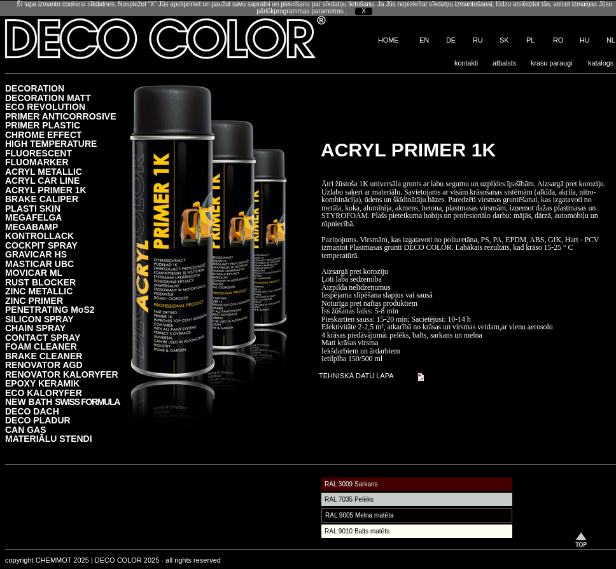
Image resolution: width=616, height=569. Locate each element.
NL (610, 40)
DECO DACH (32, 411)
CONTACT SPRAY (42, 337)
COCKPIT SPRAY (41, 245)
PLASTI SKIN (32, 208)
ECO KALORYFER (43, 392)
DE (451, 40)
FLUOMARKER (37, 162)
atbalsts (504, 63)
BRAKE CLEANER (43, 355)
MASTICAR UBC (39, 263)
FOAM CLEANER (41, 346)
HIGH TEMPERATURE (51, 143)
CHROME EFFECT (43, 134)
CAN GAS (25, 429)
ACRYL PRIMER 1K (46, 190)
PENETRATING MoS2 (50, 309)
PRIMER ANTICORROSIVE (60, 116)
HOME (388, 40)
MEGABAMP (31, 226)
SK (504, 40)
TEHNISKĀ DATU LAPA (356, 376)
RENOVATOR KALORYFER (61, 374)
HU (585, 40)
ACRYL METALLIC (43, 171)
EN (424, 40)
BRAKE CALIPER (41, 198)
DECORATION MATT (48, 97)
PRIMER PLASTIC (42, 125)
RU (478, 40)
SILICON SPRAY (39, 319)
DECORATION (34, 88)
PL (530, 40)
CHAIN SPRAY (35, 327)
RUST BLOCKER (40, 282)
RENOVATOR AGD (44, 364)
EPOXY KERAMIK (42, 383)
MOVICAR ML (33, 272)
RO (558, 40)
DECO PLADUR (38, 420)
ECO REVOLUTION (45, 106)
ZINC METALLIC (39, 291)
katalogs (600, 63)
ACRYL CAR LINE (42, 180)
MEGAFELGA (33, 217)
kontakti (466, 63)
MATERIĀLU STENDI (48, 438)
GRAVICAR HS (36, 254)
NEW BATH (62, 401)
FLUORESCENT (38, 153)
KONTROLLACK (39, 235)
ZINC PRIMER (34, 300)
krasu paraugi (551, 63)
